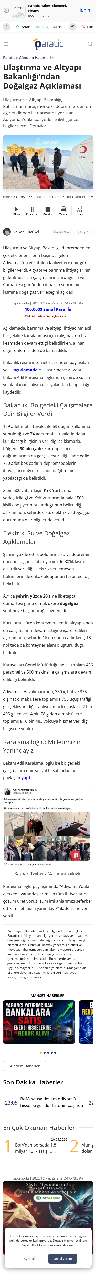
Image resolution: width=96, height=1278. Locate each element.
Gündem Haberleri (35, 57)
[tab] (41, 1053)
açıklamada (27, 370)
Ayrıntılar (31, 1258)
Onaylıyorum (63, 1259)
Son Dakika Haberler (33, 1082)
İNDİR (85, 10)
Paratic (9, 57)
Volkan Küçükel (26, 231)
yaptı (26, 777)
